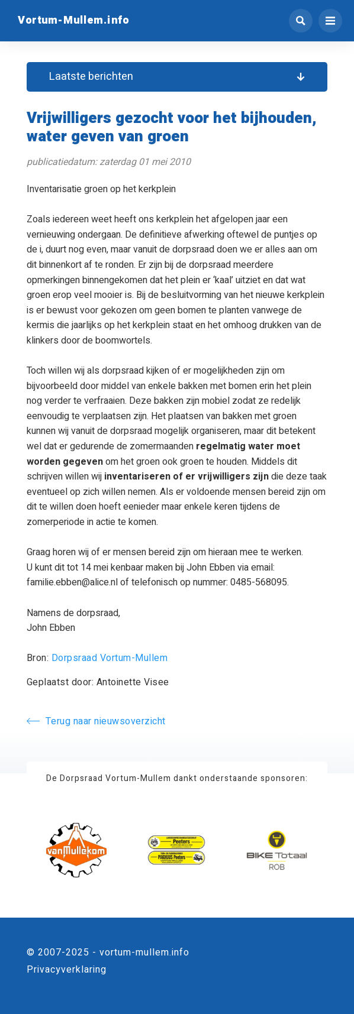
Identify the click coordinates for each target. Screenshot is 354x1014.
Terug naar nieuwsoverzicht (96, 721)
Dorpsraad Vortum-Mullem (110, 658)
